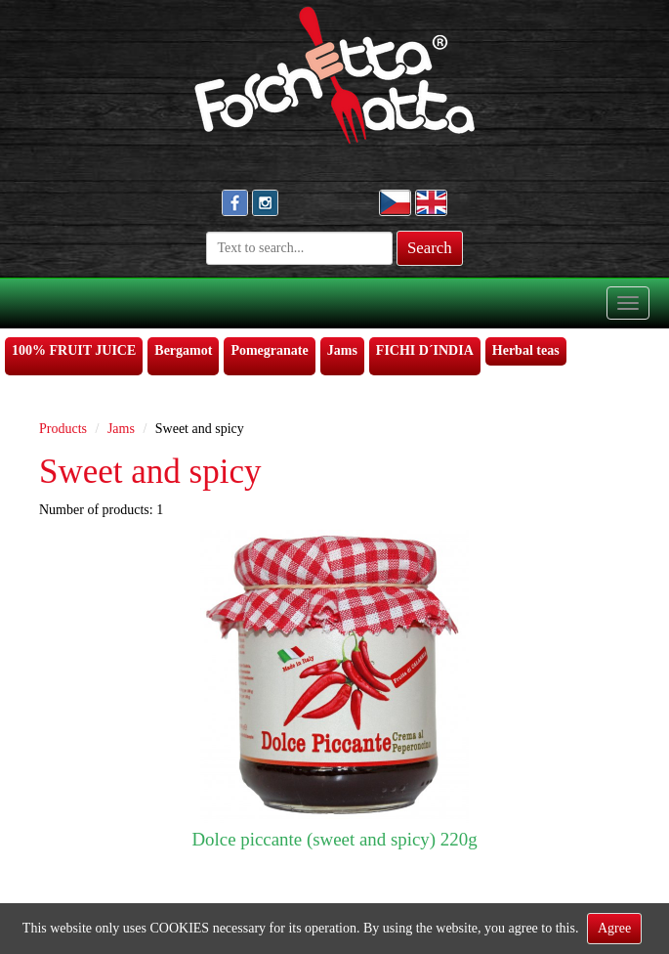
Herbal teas (526, 350)
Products (63, 428)
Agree (614, 928)
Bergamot (183, 350)
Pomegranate (269, 350)
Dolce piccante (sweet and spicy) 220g (334, 839)
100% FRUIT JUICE (74, 350)
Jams (342, 350)
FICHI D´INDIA (425, 350)
